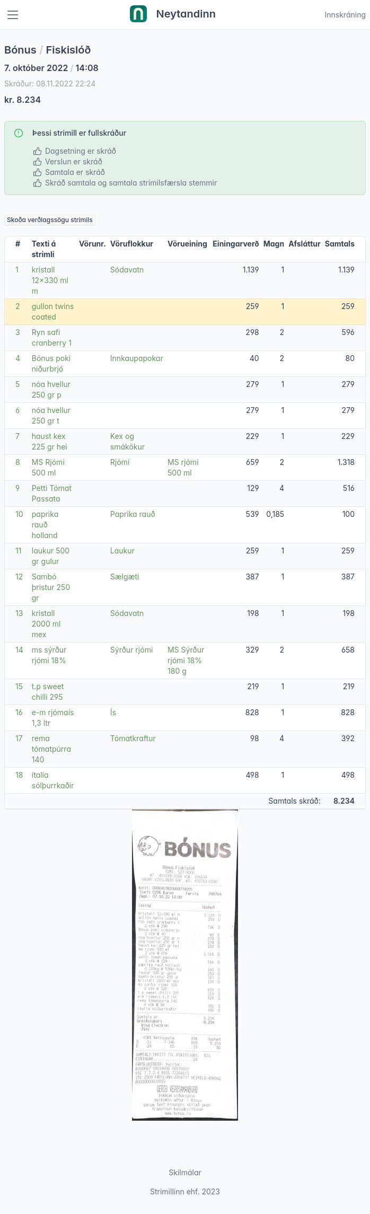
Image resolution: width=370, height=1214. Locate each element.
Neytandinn (173, 14)
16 (19, 712)
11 (18, 550)
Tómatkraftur (133, 738)
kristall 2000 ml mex (46, 624)
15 (19, 686)
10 (19, 513)
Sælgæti (124, 576)
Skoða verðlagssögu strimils (50, 220)
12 (19, 576)
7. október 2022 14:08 (51, 68)
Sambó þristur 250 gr (51, 587)
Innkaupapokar (136, 358)
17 (19, 738)
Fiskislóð (68, 49)
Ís (113, 712)
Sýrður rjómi (131, 649)
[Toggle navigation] (12, 14)
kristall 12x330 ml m (50, 280)
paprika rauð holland (45, 524)
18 (19, 774)
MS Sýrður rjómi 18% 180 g (186, 660)
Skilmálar (185, 1172)
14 (19, 649)
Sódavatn (127, 269)
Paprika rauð (132, 513)
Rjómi (119, 462)
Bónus (20, 49)
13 (19, 613)
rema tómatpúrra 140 (51, 749)
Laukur (122, 550)
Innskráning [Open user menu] (345, 14)
